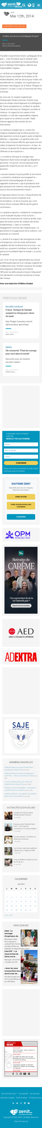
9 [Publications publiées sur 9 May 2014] (25, 897)
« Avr (6, 915)
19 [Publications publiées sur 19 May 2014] (7, 906)
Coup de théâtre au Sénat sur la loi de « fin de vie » (25, 861)
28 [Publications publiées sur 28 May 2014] (16, 910)
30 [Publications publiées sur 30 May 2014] (26, 910)
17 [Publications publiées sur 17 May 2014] (30, 901)
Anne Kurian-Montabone (11, 46)
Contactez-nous (35, 1098)
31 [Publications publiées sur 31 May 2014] (30, 910)
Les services (35, 1094)
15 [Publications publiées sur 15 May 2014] (21, 901)
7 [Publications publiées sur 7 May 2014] (16, 897)
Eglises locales (14, 306)
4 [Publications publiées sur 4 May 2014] (35, 893)
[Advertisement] (21, 407)
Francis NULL (10, 372)
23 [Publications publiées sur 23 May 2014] (26, 906)
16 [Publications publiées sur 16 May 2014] (26, 901)
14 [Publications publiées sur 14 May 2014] (16, 901)
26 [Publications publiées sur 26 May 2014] (7, 910)
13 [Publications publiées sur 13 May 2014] (12, 901)
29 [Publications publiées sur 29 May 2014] (21, 910)
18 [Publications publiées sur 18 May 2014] (35, 901)
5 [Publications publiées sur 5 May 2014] (6, 897)
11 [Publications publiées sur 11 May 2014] (35, 897)
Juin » (11, 915)
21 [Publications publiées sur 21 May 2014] (16, 906)
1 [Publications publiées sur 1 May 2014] (21, 893)
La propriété (23, 1094)
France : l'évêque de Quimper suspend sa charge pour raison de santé (20, 313)
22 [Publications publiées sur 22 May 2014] (21, 906)
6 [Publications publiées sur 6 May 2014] (11, 897)
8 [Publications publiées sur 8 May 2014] (21, 897)
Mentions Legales (7, 1098)
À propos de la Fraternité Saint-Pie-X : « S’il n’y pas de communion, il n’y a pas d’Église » (25, 826)
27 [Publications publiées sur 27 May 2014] (12, 910)
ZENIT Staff (10, 334)
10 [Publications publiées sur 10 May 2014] (30, 897)
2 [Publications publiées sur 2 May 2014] (25, 893)
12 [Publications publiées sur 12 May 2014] (7, 901)
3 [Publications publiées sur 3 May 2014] (30, 893)
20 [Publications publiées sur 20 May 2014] (12, 906)
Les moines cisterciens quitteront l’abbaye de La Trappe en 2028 (25, 849)
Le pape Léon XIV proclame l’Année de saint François (23, 814)
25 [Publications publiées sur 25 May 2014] (35, 906)
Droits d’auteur (21, 1098)
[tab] (13, 1043)
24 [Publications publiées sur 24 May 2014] (30, 906)
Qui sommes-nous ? (9, 1094)
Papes (9, 347)
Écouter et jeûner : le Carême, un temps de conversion (25, 838)
